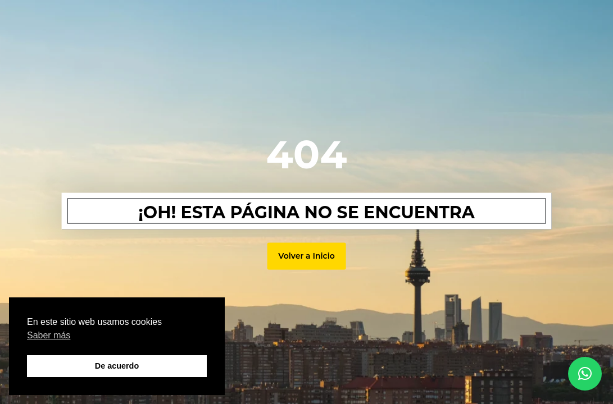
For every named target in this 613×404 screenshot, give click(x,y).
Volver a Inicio (306, 256)
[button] (585, 374)
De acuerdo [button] (117, 365)
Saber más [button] (48, 335)
